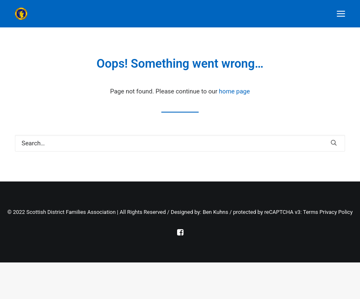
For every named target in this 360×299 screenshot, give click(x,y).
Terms (311, 212)
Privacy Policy (336, 212)
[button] (341, 13)
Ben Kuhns (216, 212)
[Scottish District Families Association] (58, 13)
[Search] (180, 143)
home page (234, 91)
